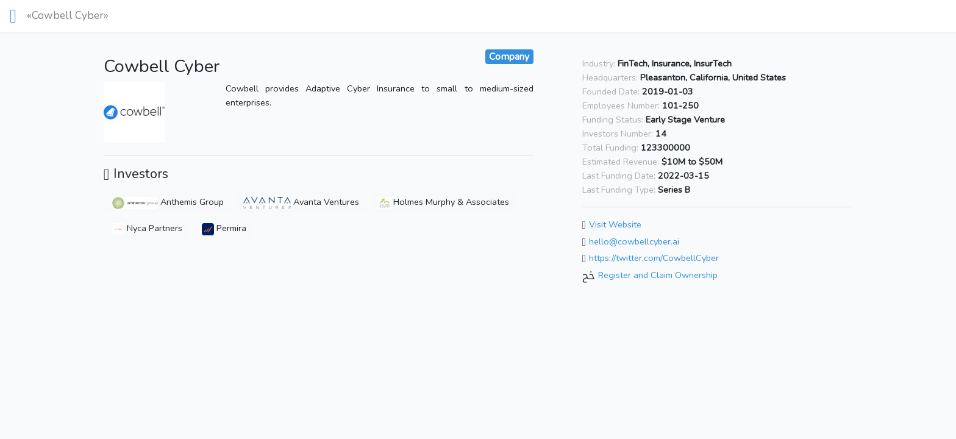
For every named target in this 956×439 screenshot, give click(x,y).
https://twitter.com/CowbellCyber (654, 258)
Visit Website (615, 224)
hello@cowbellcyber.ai (634, 241)
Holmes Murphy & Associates (444, 202)
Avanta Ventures (301, 202)
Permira (224, 228)
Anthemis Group (168, 202)
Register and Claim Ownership (658, 275)
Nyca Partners (147, 228)
